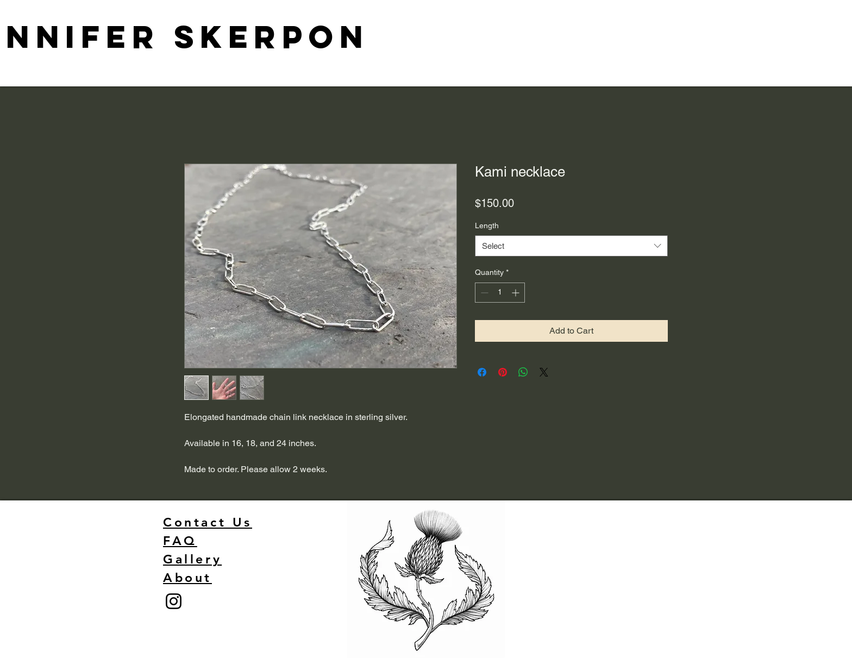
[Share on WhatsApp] (523, 372)
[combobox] (571, 245)
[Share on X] (543, 372)
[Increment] (516, 292)
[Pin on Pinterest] (502, 372)
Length (487, 225)
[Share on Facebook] (481, 372)
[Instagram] (173, 601)
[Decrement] (483, 292)
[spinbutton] (500, 292)
